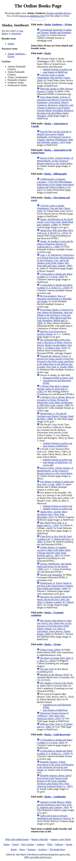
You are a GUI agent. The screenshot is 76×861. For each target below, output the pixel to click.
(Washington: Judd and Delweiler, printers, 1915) (55, 137)
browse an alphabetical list (32, 16)
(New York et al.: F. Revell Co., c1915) (55, 231)
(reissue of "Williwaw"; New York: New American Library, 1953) (52, 716)
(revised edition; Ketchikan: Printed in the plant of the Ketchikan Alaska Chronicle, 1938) (55, 106)
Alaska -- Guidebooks (55, 796)
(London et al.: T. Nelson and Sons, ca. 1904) (55, 539)
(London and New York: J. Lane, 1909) (55, 483)
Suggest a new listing (61, 839)
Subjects (59, 844)
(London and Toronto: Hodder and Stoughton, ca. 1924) (54, 32)
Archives (42, 849)
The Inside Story (57, 849)
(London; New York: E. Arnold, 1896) (55, 361)
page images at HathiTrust (55, 72)
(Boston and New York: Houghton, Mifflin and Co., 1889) (55, 316)
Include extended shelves (58, 13)
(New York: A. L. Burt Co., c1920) (55, 659)
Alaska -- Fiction (52, 644)
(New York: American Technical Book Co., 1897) (54, 781)
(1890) (54, 566)
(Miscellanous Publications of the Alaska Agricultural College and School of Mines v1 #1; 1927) (55, 184)
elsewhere (16, 33)
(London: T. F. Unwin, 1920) (54, 275)
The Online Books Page (38, 5)
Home (6, 844)
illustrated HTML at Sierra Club (58, 378)
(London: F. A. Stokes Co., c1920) (54, 286)
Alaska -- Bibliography (55, 174)
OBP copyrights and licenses (37, 857)
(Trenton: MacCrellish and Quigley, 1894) (55, 586)
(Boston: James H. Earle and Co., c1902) (53, 389)
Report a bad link (39, 839)
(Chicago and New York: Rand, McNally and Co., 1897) (54, 551)
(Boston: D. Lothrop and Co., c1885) (55, 244)
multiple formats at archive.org (57, 69)
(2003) (50, 649)
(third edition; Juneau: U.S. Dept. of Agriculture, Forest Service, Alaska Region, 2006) (54, 627)
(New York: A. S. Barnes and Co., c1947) (52, 524)
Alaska (11, 43)
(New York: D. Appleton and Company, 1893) (54, 805)
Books (14, 849)
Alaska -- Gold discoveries (57, 734)
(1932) (54, 674)
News (22, 849)
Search (15, 844)
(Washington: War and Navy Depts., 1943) (54, 208)
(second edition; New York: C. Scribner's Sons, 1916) (54, 344)
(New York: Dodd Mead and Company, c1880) (55, 222)
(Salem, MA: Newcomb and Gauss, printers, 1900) (55, 260)
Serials (69, 844)
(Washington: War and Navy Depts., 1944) (54, 78)
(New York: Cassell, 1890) (55, 401)
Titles (49, 844)
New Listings (27, 844)
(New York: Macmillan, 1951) (52, 514)
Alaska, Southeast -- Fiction (58, 24)
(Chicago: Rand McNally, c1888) (55, 416)
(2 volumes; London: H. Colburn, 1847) (55, 601)
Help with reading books (17, 839)
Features (32, 849)
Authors (40, 844)
